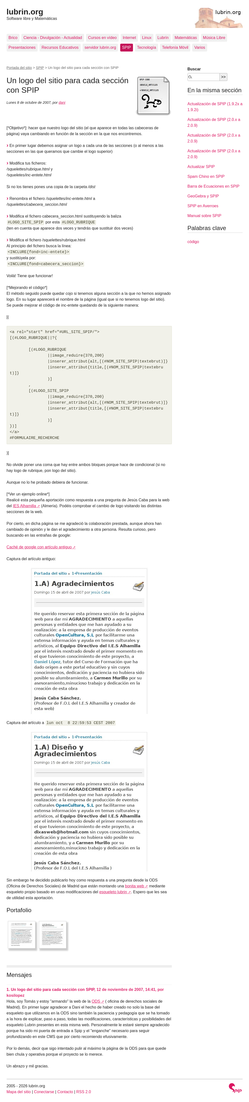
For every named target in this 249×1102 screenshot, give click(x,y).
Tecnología (146, 47)
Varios (199, 47)
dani (62, 102)
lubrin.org (25, 11)
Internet (129, 38)
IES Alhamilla (24, 506)
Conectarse (44, 1092)
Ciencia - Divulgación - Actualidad (52, 38)
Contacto (65, 1092)
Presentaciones (22, 47)
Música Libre (214, 38)
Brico (13, 38)
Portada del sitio (19, 68)
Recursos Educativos (60, 47)
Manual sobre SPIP (204, 216)
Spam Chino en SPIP (206, 176)
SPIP (126, 47)
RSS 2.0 (83, 1092)
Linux (146, 38)
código (193, 242)
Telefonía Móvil (175, 47)
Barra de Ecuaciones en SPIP (214, 186)
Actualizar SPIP (201, 167)
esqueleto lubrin (113, 892)
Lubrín (163, 38)
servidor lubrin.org (100, 47)
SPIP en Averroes (203, 206)
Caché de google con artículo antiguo (39, 547)
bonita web (134, 886)
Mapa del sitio (19, 1092)
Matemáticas (186, 38)
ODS (96, 1001)
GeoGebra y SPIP (203, 196)
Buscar (194, 69)
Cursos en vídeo (102, 38)
